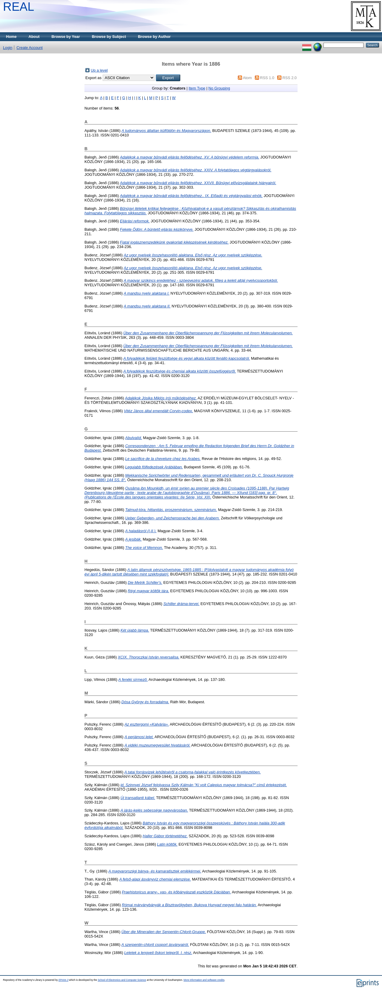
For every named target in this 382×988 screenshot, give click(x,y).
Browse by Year (66, 36)
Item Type (197, 88)
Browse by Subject (109, 36)
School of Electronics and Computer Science (122, 980)
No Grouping (219, 88)
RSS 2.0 (289, 78)
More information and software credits (204, 980)
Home (11, 36)
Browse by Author (154, 36)
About (34, 36)
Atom (247, 78)
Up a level (99, 70)
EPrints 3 (63, 980)
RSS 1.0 (267, 78)
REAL (18, 6)
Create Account (29, 47)
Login (7, 47)
